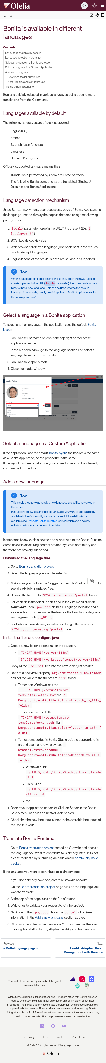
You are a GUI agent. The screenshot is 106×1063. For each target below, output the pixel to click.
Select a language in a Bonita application (28, 62)
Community (28, 1037)
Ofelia (45, 1037)
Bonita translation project (36, 566)
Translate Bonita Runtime (19, 86)
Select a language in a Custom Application (29, 67)
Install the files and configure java (26, 81)
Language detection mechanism (23, 57)
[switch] (94, 5)
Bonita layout (58, 453)
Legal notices (72, 1045)
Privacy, (62, 1045)
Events (59, 1037)
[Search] (84, 5)
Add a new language (17, 72)
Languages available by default (23, 52)
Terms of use (77, 1037)
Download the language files (24, 76)
